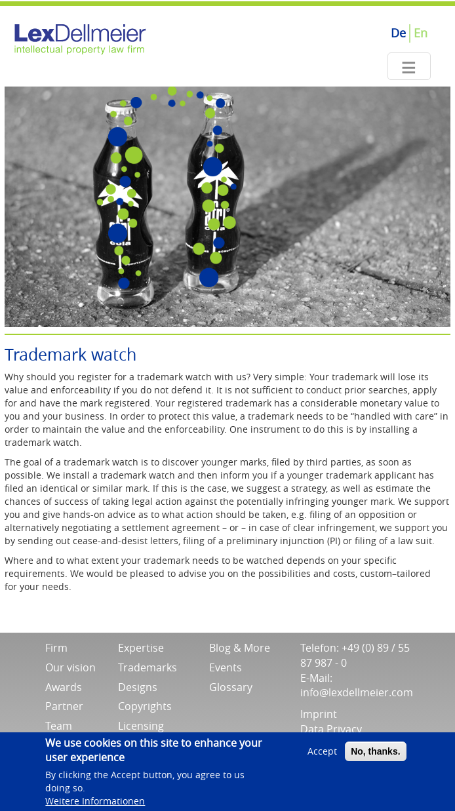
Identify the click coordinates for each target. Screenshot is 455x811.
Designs (137, 687)
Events (225, 667)
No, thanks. (375, 755)
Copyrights (145, 706)
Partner (64, 706)
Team (58, 726)
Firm (56, 648)
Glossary (230, 687)
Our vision (70, 667)
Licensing (141, 726)
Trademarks (147, 667)
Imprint (318, 714)
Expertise (141, 648)
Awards (63, 687)
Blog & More (239, 648)
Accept (322, 755)
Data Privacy (331, 729)
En (420, 33)
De (398, 33)
